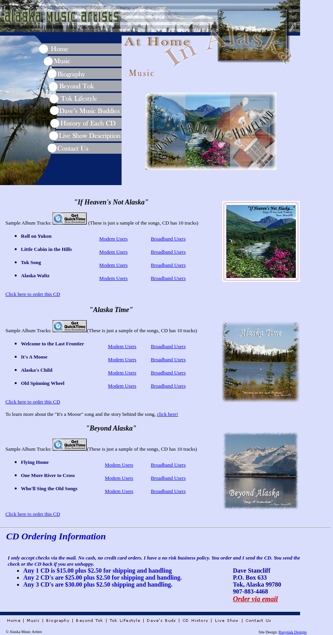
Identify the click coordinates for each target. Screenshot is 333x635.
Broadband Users (168, 239)
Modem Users (113, 239)
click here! (167, 414)
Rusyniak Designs (293, 632)
